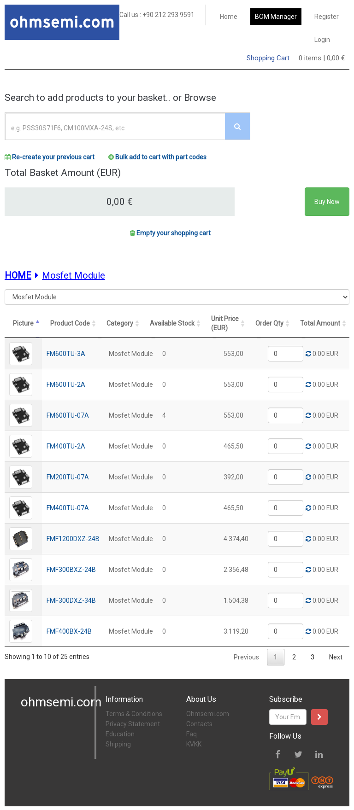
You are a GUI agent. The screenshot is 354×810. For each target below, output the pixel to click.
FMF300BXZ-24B (71, 568)
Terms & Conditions (134, 713)
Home (228, 16)
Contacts (199, 723)
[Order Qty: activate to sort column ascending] (285, 323)
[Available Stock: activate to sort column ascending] (188, 323)
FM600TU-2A (66, 383)
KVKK (193, 743)
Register (326, 16)
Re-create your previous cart (49, 157)
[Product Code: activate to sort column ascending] (73, 323)
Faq (191, 733)
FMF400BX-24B (69, 630)
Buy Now (327, 201)
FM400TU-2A (66, 445)
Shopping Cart (268, 58)
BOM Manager (276, 16)
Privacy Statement (133, 723)
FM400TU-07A (68, 507)
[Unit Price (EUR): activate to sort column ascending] (241, 323)
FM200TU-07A (68, 476)
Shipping (118, 743)
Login (322, 39)
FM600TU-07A (68, 414)
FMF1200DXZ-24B (73, 538)
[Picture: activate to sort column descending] (23, 323)
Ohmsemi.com (207, 713)
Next (335, 656)
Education (120, 733)
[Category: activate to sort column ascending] (131, 323)
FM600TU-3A (66, 352)
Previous (246, 656)
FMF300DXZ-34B (71, 599)
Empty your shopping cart (170, 233)
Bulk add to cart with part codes (157, 157)
